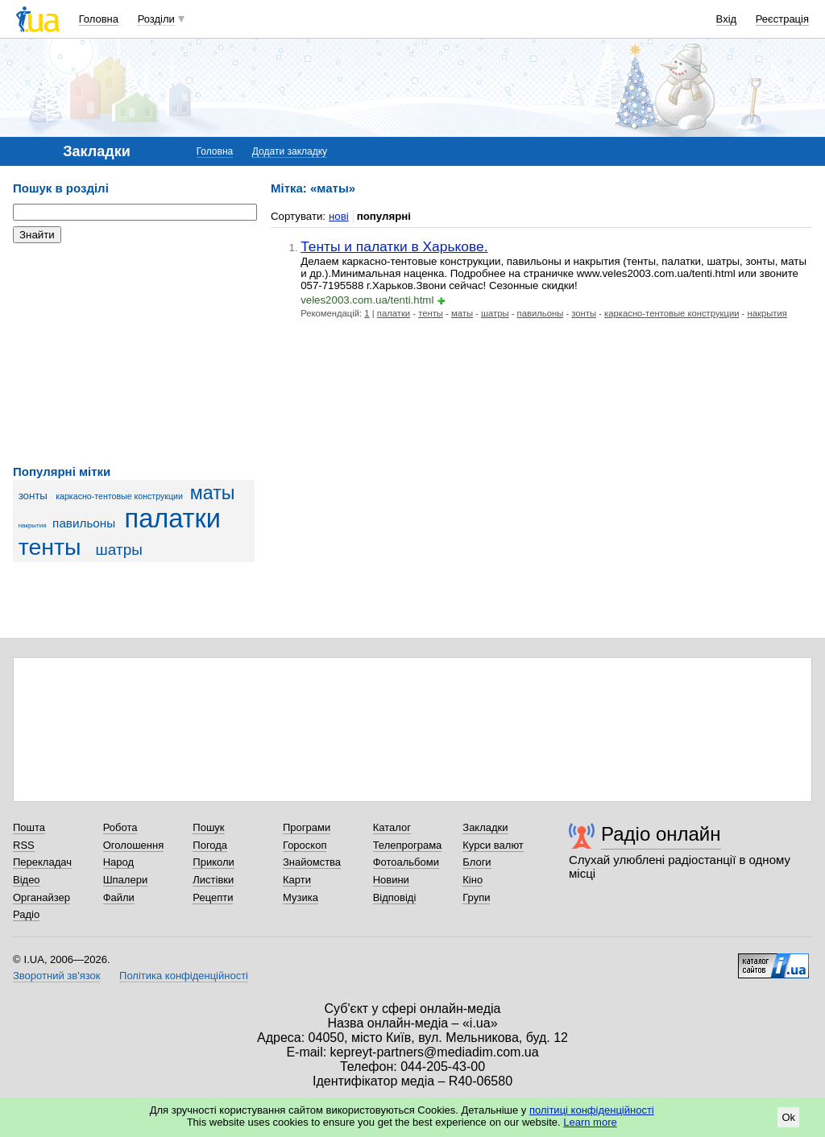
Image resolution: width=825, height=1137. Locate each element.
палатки (173, 518)
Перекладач (42, 862)
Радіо (26, 914)
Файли (119, 897)
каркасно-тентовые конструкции (119, 496)
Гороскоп (304, 845)
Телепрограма (407, 845)
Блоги (476, 862)
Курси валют (493, 845)
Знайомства (312, 862)
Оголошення (133, 845)
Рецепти (213, 897)
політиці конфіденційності (591, 1110)
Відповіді (395, 897)
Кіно (472, 880)
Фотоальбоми (406, 862)
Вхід (726, 19)
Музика (300, 897)
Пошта (29, 827)
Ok (788, 1117)
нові (339, 216)
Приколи (213, 862)
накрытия (33, 525)
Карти (297, 880)
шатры (119, 549)
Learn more (589, 1122)
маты (212, 492)
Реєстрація (782, 19)
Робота (120, 827)
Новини (391, 880)
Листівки (213, 880)
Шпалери (125, 880)
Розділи (156, 19)
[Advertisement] (134, 354)
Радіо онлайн (661, 834)
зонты (33, 496)
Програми (306, 827)
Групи (476, 897)
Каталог (392, 827)
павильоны (83, 523)
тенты (50, 547)
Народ (118, 862)
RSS (24, 845)
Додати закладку (289, 151)
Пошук (208, 827)
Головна (98, 19)
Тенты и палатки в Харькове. (394, 246)
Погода (210, 845)
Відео (26, 880)
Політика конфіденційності (183, 976)
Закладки (485, 827)
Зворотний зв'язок (56, 976)
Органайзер (41, 897)
